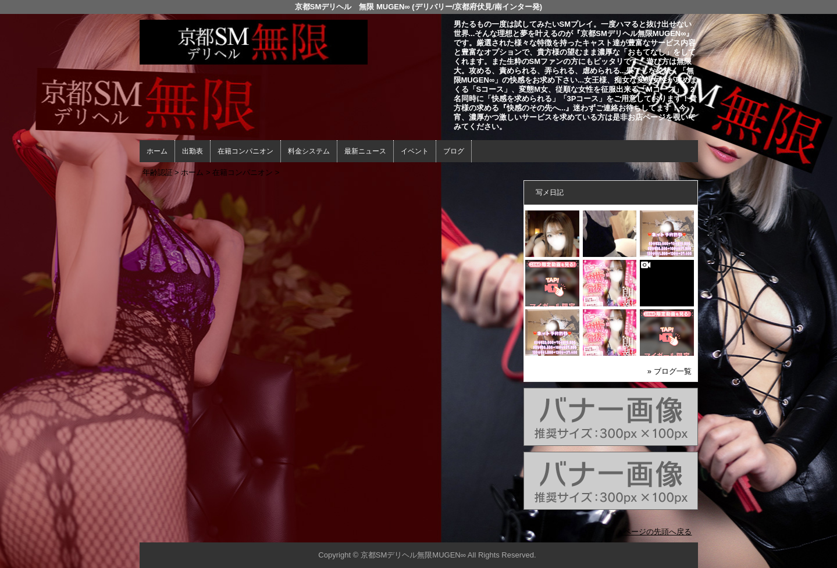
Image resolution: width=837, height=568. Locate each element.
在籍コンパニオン (245, 151)
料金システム (309, 151)
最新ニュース (365, 151)
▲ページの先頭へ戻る (654, 531)
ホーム (157, 151)
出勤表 (192, 151)
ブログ (453, 151)
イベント (415, 151)
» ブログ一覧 (669, 371)
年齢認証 (158, 172)
